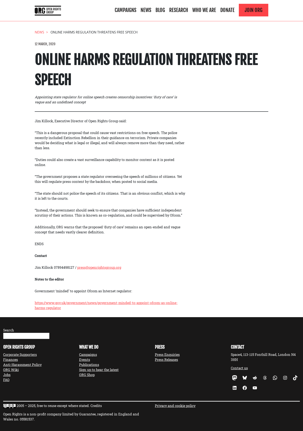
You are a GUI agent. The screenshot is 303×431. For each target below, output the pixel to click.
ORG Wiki (11, 369)
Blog (160, 10)
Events (84, 359)
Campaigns (125, 10)
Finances (10, 359)
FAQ (6, 380)
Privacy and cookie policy (175, 405)
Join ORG (253, 10)
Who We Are (204, 10)
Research (178, 10)
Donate (227, 10)
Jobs (7, 374)
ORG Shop (87, 374)
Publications (89, 364)
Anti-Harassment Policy (22, 364)
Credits (96, 405)
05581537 (27, 419)
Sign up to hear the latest (99, 369)
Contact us (239, 368)
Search (8, 330)
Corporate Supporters (20, 354)
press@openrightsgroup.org (99, 267)
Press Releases (166, 359)
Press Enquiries (167, 354)
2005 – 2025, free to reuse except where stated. (53, 405)
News (146, 10)
